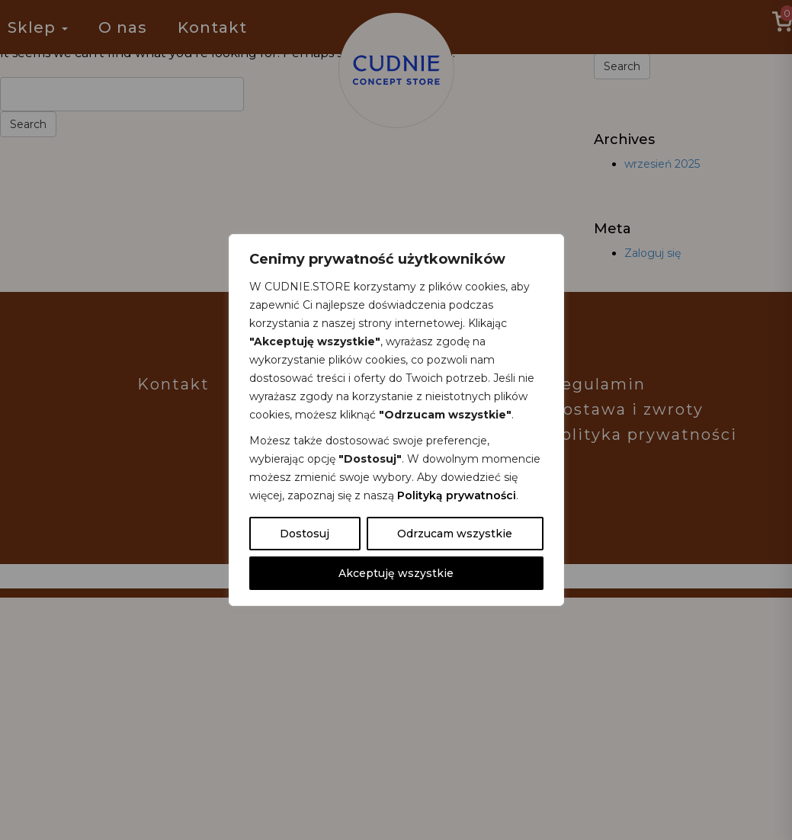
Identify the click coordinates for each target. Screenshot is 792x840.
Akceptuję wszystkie (396, 573)
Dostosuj (304, 533)
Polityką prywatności (456, 495)
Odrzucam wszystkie (454, 533)
